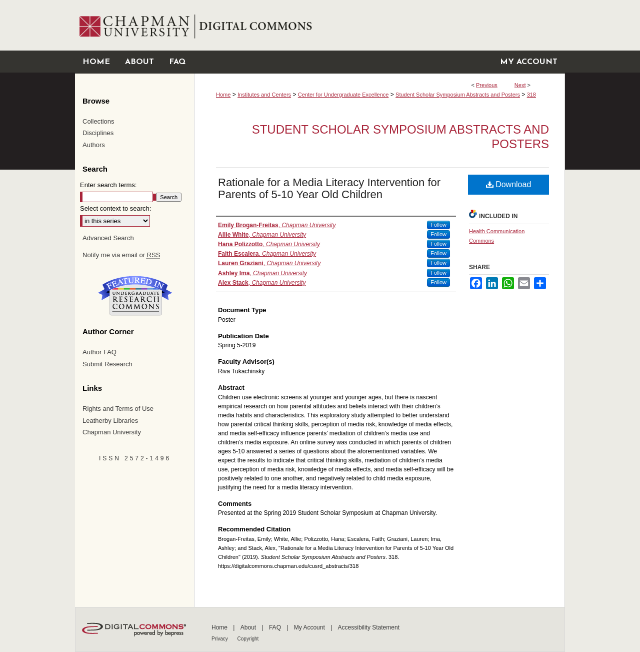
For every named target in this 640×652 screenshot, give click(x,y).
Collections (98, 121)
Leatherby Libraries (110, 420)
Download (509, 184)
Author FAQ (99, 352)
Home (223, 95)
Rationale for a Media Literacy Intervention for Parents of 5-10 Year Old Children (329, 188)
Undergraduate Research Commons (135, 296)
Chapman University (111, 432)
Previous (487, 85)
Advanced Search (108, 238)
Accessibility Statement (369, 627)
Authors (93, 145)
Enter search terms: (108, 185)
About (249, 627)
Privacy (221, 638)
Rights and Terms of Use (118, 408)
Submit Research (107, 364)
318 (531, 95)
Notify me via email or (121, 255)
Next (520, 85)
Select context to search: (115, 208)
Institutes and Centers (264, 95)
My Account (310, 627)
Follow (438, 225)
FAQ (275, 627)
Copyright (248, 638)
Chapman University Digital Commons (379, 25)
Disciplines (98, 133)
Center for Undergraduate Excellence (343, 95)
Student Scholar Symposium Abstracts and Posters (458, 95)
